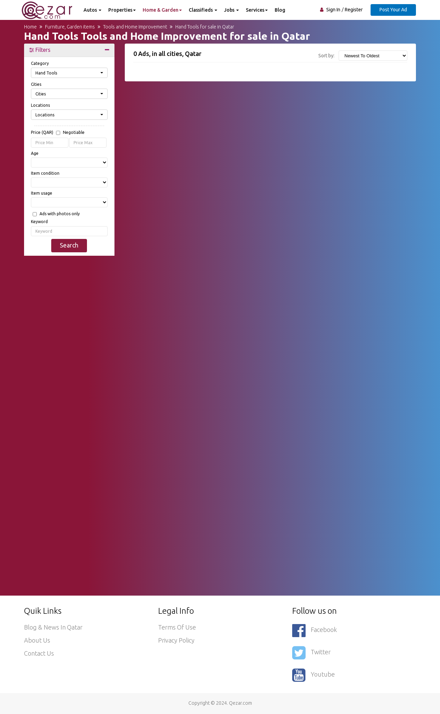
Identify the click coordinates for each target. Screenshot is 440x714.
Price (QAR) (58, 132)
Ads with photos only (60, 213)
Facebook (314, 630)
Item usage (41, 193)
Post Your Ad (393, 9)
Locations (40, 105)
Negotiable (74, 132)
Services (257, 10)
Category (40, 63)
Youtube (313, 675)
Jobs (231, 10)
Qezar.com (240, 703)
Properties (122, 10)
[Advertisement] (69, 366)
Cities (36, 84)
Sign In (333, 9)
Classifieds (203, 10)
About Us (37, 640)
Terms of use (177, 627)
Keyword (39, 221)
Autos (92, 10)
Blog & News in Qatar (53, 627)
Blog (280, 10)
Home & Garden (162, 10)
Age (34, 153)
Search (69, 245)
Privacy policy (176, 640)
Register (354, 9)
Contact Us (39, 653)
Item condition (45, 173)
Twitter (311, 652)
